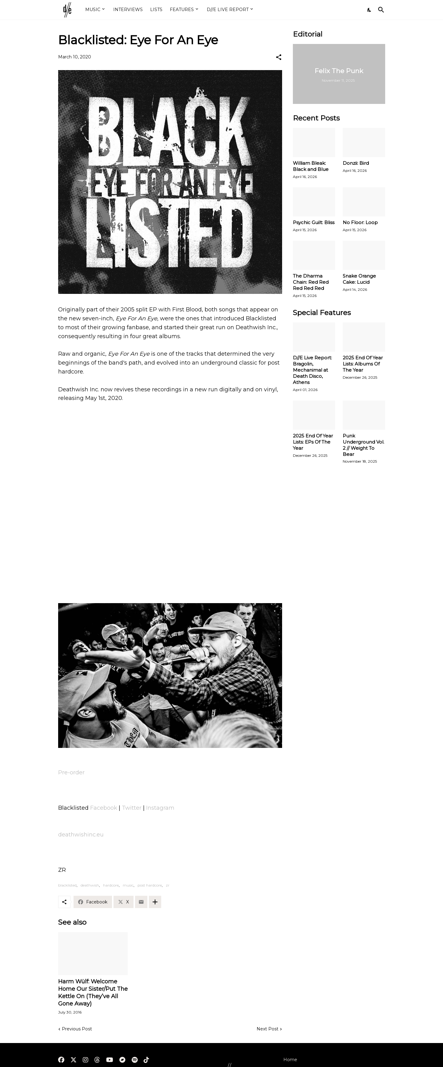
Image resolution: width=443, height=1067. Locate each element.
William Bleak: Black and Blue (311, 166)
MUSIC (92, 9)
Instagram (160, 807)
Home (290, 1059)
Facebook (103, 807)
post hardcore (150, 885)
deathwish (90, 885)
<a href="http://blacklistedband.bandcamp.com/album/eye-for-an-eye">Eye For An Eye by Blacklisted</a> (170, 573)
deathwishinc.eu (81, 834)
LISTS (156, 9)
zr (168, 885)
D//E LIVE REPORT (228, 9)
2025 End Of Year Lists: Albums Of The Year (363, 364)
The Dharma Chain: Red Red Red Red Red (311, 282)
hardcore (111, 885)
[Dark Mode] (369, 10)
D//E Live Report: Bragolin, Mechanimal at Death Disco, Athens (312, 370)
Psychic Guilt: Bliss (313, 222)
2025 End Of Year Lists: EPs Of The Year (313, 442)
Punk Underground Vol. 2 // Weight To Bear (363, 445)
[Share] (278, 57)
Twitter (132, 807)
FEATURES (182, 9)
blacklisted (67, 885)
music (128, 885)
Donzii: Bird (356, 163)
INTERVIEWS (128, 9)
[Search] (380, 10)
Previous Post (77, 1029)
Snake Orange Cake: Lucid (359, 279)
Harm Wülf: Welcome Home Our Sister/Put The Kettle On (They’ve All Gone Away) (93, 992)
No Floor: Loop (360, 222)
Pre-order (71, 772)
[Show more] (155, 902)
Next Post (267, 1029)
